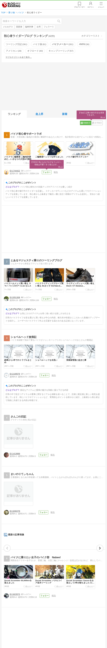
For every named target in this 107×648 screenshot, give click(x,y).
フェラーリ (49, 27)
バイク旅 (39, 44)
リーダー (79, 7)
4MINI (84, 44)
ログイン (90, 7)
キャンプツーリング (61, 51)
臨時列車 (29, 27)
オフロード (35, 51)
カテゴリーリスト (90, 36)
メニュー (101, 7)
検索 (60, 21)
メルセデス (8, 27)
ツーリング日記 (16, 44)
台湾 (39, 27)
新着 (64, 114)
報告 (55, 172)
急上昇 (39, 114)
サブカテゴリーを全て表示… (19, 57)
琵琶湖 (19, 27)
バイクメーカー (62, 44)
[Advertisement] (53, 86)
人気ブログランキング (11, 4)
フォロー (46, 172)
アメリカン (13, 51)
